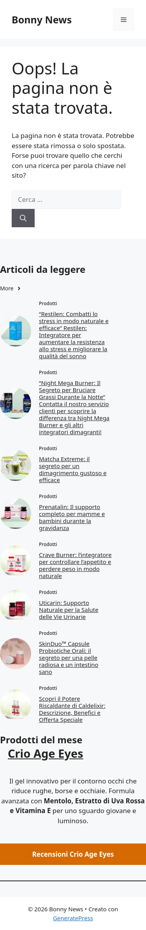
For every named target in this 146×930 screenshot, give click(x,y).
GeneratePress (73, 918)
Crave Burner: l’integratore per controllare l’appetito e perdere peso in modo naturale (75, 565)
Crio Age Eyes (45, 753)
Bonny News (42, 19)
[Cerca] (23, 218)
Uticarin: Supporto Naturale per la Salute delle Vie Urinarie (69, 610)
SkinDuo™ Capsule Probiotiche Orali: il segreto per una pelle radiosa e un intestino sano (69, 657)
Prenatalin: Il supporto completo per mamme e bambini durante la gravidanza (72, 517)
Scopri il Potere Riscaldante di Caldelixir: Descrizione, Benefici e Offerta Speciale (72, 709)
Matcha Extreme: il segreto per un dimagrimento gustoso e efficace (73, 469)
